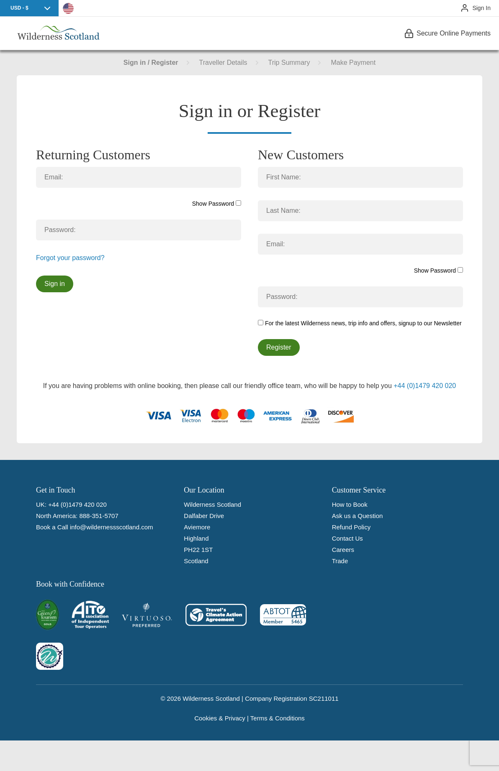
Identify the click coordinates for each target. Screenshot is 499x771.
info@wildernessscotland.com (111, 527)
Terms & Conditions (277, 718)
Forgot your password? (70, 257)
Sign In (481, 8)
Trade (340, 560)
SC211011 (324, 698)
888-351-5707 (98, 515)
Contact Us (347, 538)
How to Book (350, 504)
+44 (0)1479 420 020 (425, 385)
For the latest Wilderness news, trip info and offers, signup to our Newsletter (360, 323)
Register (278, 347)
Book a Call (52, 527)
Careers (343, 549)
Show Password (216, 203)
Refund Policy (351, 527)
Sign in (54, 283)
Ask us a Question (357, 515)
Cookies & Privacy (219, 718)
